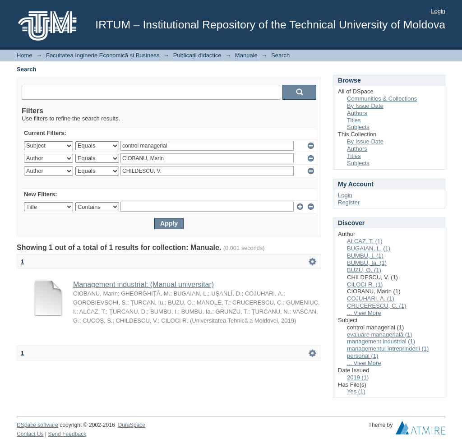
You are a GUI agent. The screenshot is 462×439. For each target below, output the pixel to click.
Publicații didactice (197, 55)
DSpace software (37, 425)
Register (349, 202)
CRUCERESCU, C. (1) (376, 305)
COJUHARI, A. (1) (370, 298)
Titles (354, 120)
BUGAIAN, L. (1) (368, 248)
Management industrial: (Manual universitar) (143, 284)
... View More (364, 313)
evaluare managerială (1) (379, 334)
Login (438, 11)
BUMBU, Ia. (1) (367, 262)
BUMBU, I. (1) (365, 255)
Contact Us (30, 434)
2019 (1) (358, 377)
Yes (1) (356, 391)
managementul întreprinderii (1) (388, 348)
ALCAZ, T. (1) (365, 241)
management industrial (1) (381, 341)
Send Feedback (67, 434)
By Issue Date (365, 105)
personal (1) (362, 355)
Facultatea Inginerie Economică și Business (102, 55)
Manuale (246, 55)
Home (24, 55)
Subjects (358, 127)
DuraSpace (131, 425)
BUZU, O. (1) (364, 270)
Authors (357, 113)
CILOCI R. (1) (365, 284)
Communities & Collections (382, 98)
